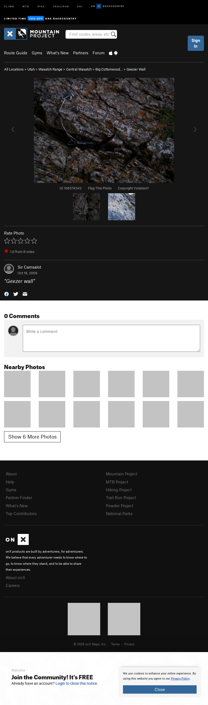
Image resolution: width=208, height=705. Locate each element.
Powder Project (119, 505)
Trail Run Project (121, 497)
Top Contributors (21, 513)
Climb (9, 6)
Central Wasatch (79, 69)
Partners (80, 52)
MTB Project (117, 481)
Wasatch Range (50, 69)
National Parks (119, 513)
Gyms (37, 52)
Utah (31, 69)
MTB (25, 6)
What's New (58, 52)
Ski (80, 6)
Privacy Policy (180, 678)
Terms (115, 644)
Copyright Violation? (133, 188)
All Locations (14, 69)
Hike (41, 6)
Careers (13, 585)
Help (10, 481)
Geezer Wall (135, 69)
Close (160, 689)
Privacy (129, 644)
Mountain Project (121, 473)
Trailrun (61, 6)
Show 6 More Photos (32, 436)
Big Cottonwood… (109, 69)
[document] (160, 682)
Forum (99, 52)
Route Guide (15, 52)
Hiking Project (119, 489)
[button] (6, 293)
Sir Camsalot (29, 267)
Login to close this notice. (77, 683)
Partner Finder (19, 497)
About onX (15, 577)
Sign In (195, 43)
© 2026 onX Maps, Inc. (89, 644)
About (11, 473)
